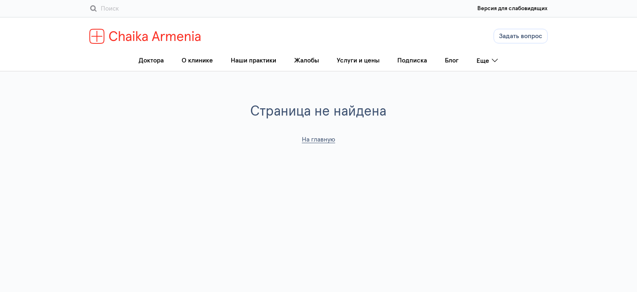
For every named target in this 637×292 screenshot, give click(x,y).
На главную (318, 139)
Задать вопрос (520, 36)
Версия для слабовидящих (512, 8)
